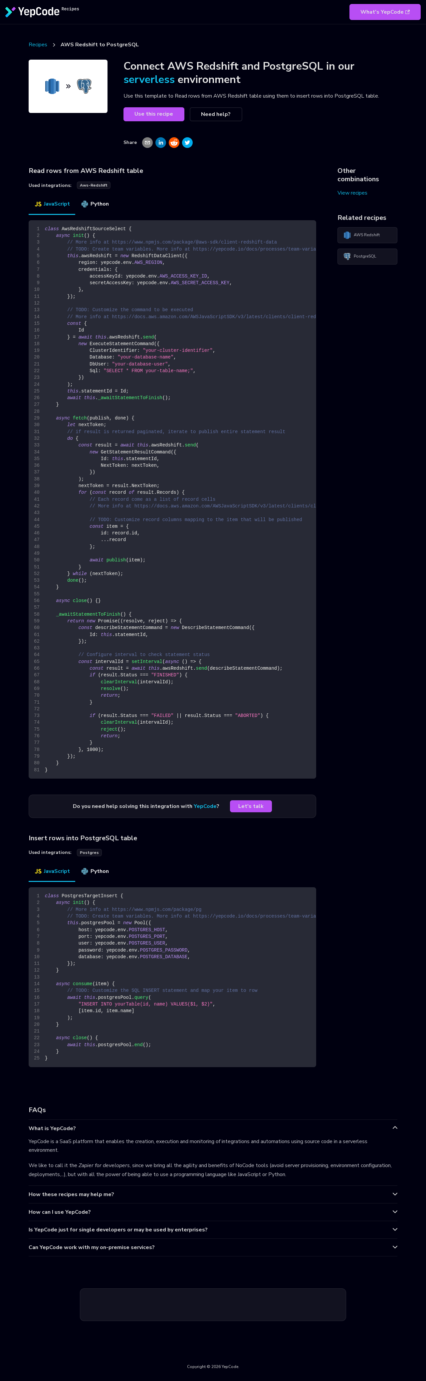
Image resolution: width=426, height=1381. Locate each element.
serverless (149, 79)
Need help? (216, 114)
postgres (89, 852)
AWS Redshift (361, 235)
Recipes (38, 44)
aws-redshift (93, 185)
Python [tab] (95, 204)
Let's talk (251, 806)
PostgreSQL (359, 257)
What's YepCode (385, 12)
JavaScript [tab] (52, 204)
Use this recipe (153, 114)
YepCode (205, 806)
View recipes (352, 193)
